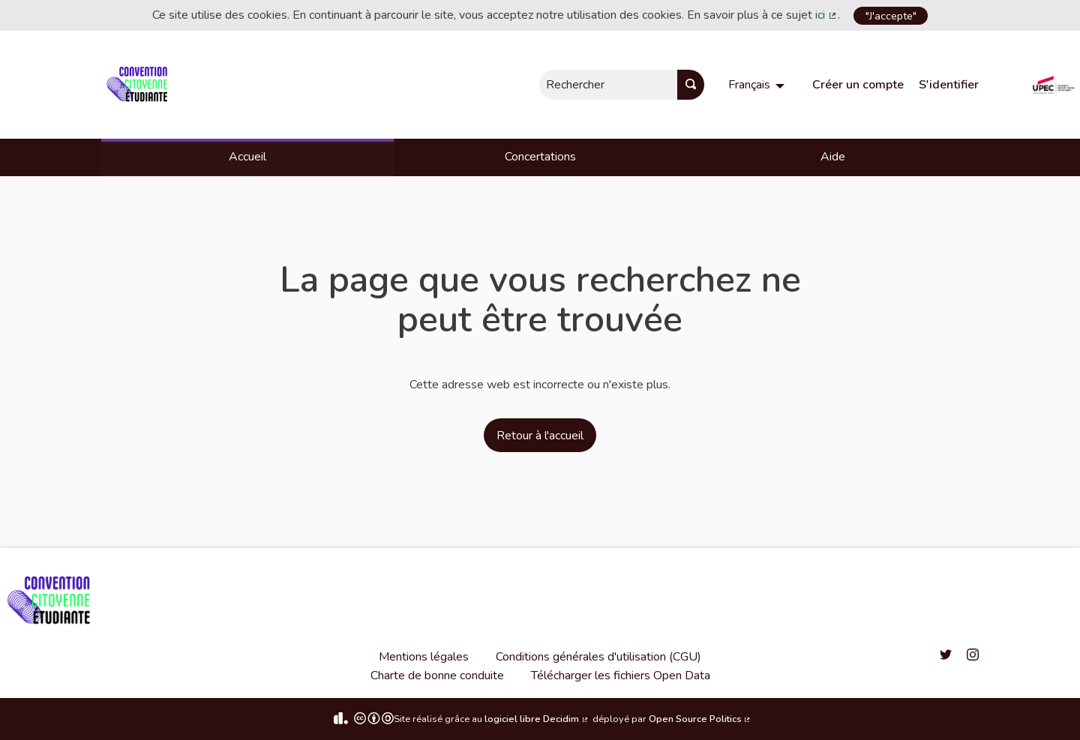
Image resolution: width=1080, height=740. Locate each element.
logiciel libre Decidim (537, 719)
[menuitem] (758, 84)
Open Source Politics (700, 719)
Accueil (247, 156)
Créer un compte (858, 84)
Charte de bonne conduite (437, 675)
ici (826, 15)
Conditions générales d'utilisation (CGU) (598, 657)
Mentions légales (424, 657)
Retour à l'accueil (540, 435)
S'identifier (949, 84)
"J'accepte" (891, 15)
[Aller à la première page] (139, 85)
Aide (832, 156)
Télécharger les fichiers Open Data (620, 675)
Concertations (540, 156)
